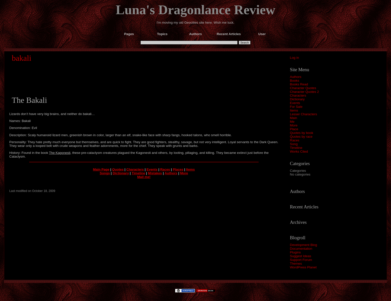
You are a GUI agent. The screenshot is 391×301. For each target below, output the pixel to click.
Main (293, 118)
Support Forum (301, 260)
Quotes (118, 169)
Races (294, 140)
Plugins (295, 252)
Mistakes (155, 173)
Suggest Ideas (300, 256)
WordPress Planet (303, 267)
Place (294, 129)
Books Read (299, 84)
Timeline (296, 148)
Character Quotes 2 (304, 92)
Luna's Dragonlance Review (195, 9)
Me (292, 121)
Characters (298, 95)
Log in (294, 58)
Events (295, 103)
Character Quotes (303, 88)
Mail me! (143, 177)
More (293, 125)
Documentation (301, 248)
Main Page (101, 169)
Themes (296, 263)
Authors (295, 77)
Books (294, 80)
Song (294, 144)
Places (178, 169)
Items (294, 110)
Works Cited (299, 151)
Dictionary (297, 99)
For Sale (296, 107)
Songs (105, 173)
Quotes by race (301, 136)
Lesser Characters (303, 114)
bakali (21, 58)
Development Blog (303, 245)
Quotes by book (301, 133)
